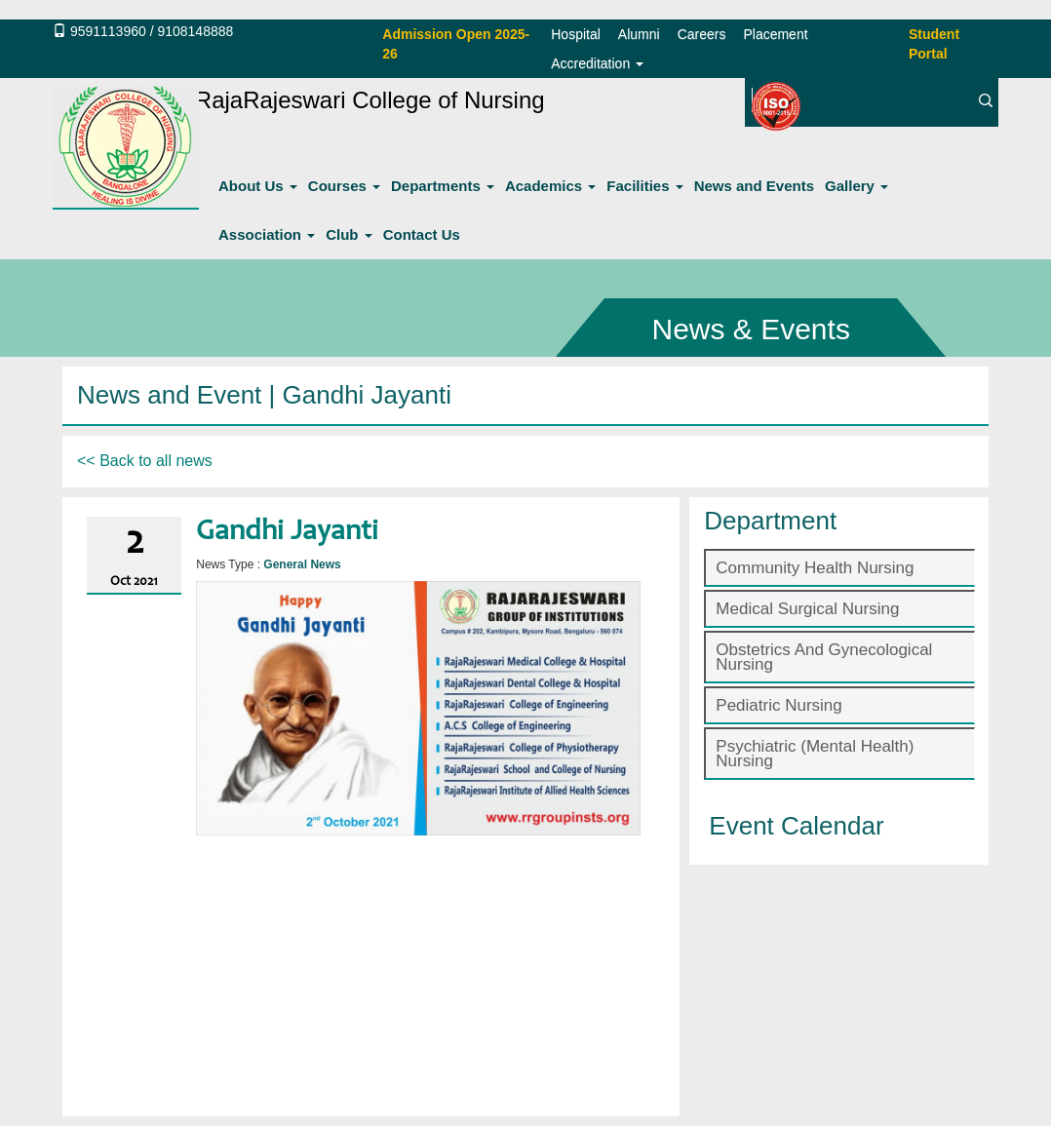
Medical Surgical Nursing (807, 609)
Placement (775, 34)
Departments (442, 185)
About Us (257, 185)
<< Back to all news (145, 460)
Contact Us (421, 234)
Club (349, 234)
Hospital (576, 34)
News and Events (754, 185)
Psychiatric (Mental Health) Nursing (815, 753)
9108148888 (195, 31)
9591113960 (108, 31)
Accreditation (597, 63)
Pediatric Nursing (778, 705)
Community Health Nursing (815, 568)
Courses (344, 185)
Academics (550, 185)
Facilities (644, 185)
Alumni (639, 34)
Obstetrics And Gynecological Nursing (824, 657)
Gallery (856, 185)
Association (266, 234)
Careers (702, 34)
